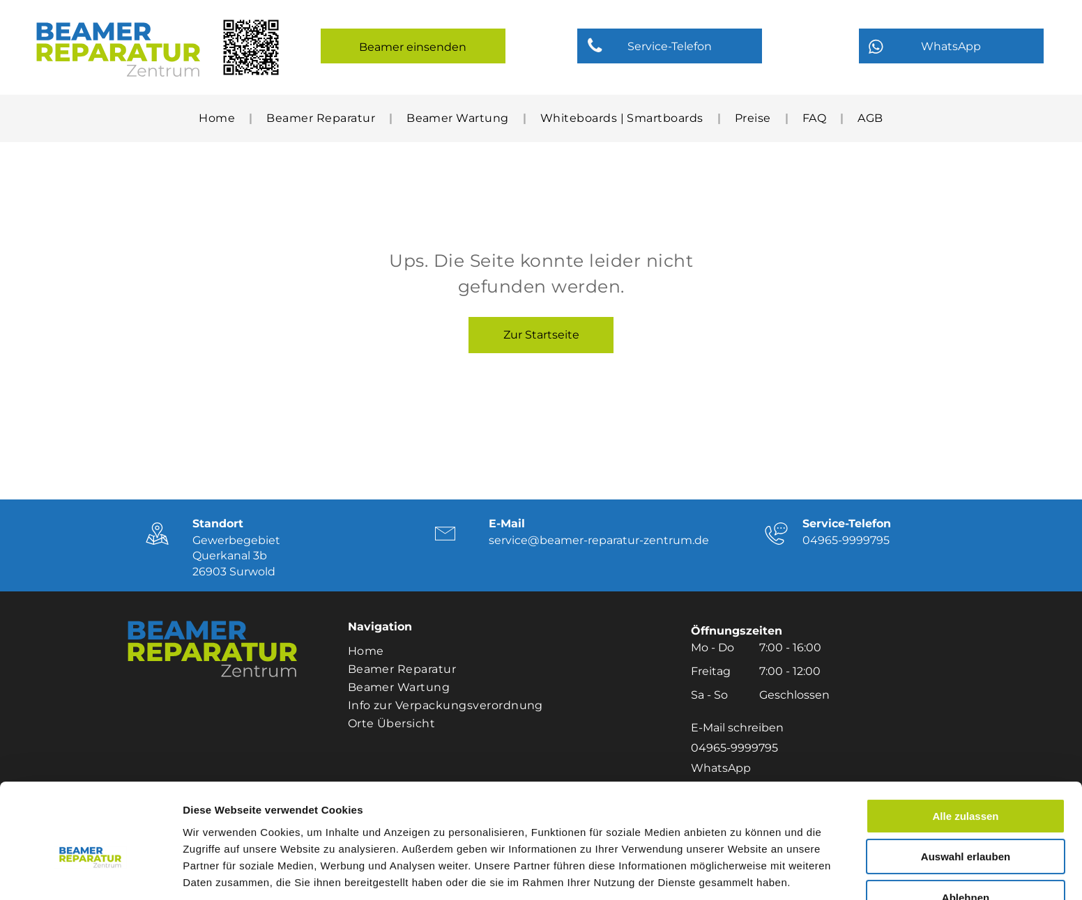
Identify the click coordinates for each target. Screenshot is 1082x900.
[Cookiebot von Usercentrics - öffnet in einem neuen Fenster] (90, 872)
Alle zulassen (965, 741)
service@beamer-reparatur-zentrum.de (599, 540)
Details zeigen (741, 872)
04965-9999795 (846, 540)
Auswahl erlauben (965, 782)
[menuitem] (218, 118)
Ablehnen (965, 822)
